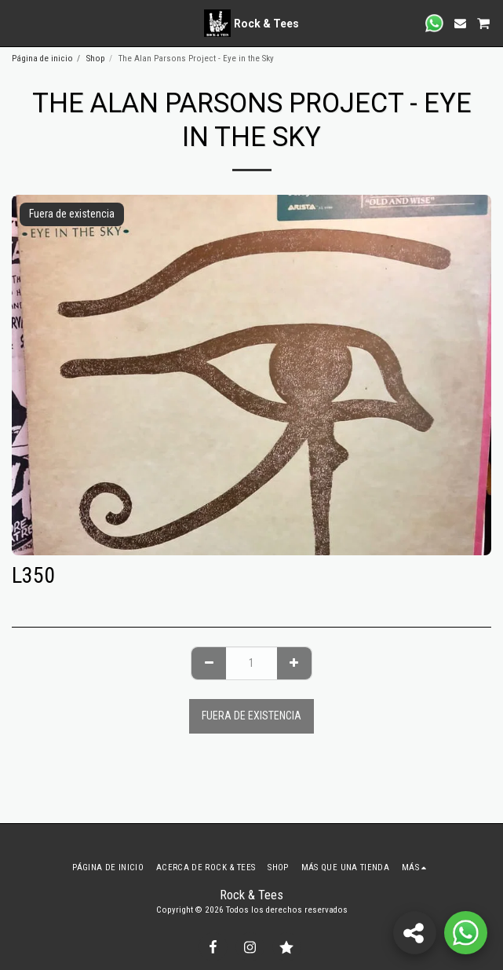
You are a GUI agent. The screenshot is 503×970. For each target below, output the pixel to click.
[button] (17, 23)
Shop (95, 58)
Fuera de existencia (251, 715)
